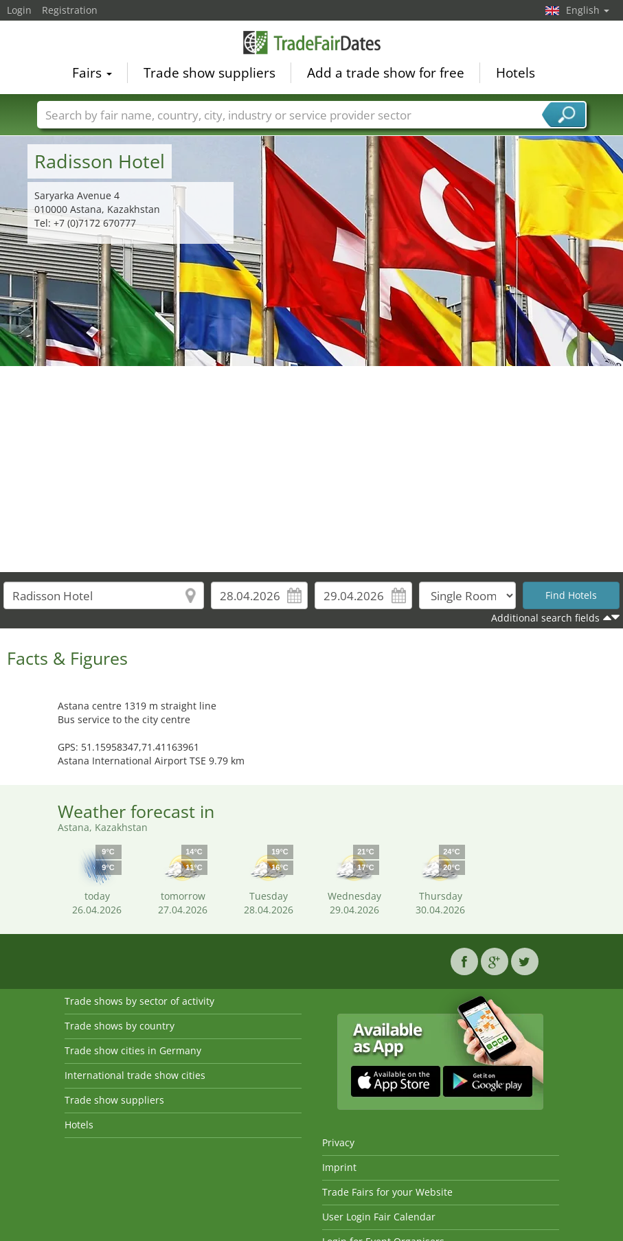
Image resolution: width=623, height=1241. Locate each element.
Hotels (515, 73)
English (587, 9)
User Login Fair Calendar (378, 1216)
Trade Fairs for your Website (387, 1191)
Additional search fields (545, 617)
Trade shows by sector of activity (139, 1000)
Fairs (92, 73)
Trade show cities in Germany (133, 1050)
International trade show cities (135, 1075)
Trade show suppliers (209, 73)
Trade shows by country (119, 1025)
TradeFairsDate (312, 42)
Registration (70, 9)
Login (19, 9)
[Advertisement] (311, 469)
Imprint (339, 1167)
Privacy (338, 1142)
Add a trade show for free (385, 73)
